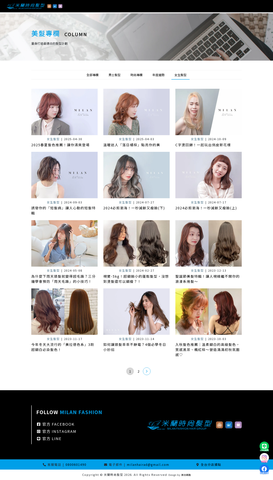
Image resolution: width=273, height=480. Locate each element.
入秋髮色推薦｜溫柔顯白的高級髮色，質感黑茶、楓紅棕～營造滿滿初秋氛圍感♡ (207, 367)
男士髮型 (114, 75)
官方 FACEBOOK (55, 441)
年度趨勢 (158, 75)
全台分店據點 (211, 464)
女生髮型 (180, 75)
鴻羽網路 (186, 474)
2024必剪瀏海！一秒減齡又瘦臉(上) (206, 225)
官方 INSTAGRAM (56, 449)
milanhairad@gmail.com (148, 464)
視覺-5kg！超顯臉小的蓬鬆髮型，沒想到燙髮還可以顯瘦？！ (136, 296)
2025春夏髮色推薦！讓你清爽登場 (60, 144)
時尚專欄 (136, 75)
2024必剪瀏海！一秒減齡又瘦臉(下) (134, 225)
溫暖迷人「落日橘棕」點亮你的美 (131, 144)
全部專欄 (92, 75)
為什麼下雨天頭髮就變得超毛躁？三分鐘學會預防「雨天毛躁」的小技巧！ (63, 296)
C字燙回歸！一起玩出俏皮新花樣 (203, 144)
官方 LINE (49, 456)
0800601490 (76, 464)
